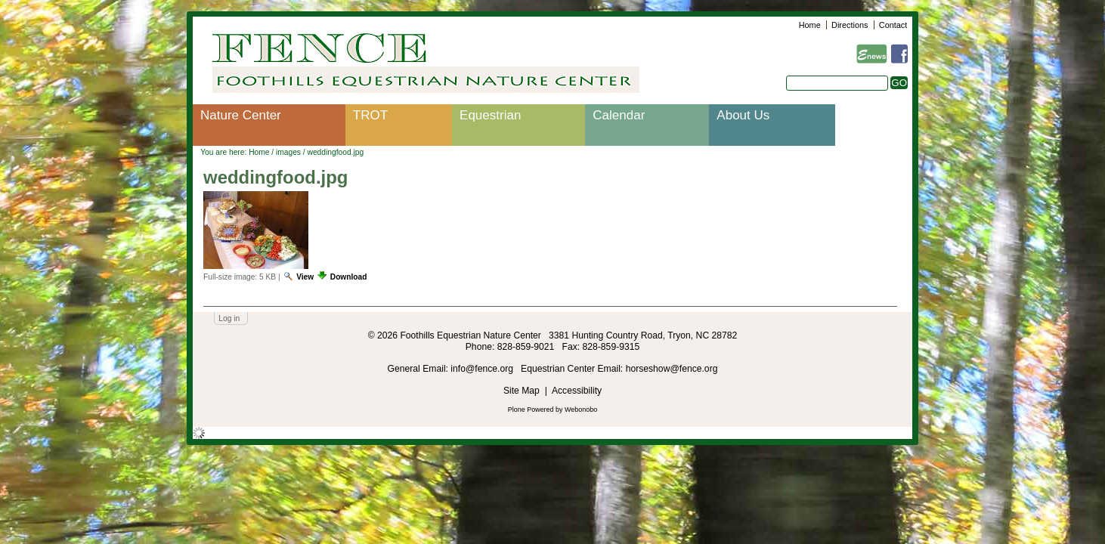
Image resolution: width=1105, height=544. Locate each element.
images (288, 152)
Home (810, 24)
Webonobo (581, 409)
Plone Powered (531, 409)
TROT (370, 115)
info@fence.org (482, 368)
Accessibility (577, 390)
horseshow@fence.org (672, 368)
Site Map (521, 390)
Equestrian (490, 115)
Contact (893, 24)
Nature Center (240, 115)
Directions (849, 24)
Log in (229, 318)
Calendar (619, 115)
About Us (743, 115)
